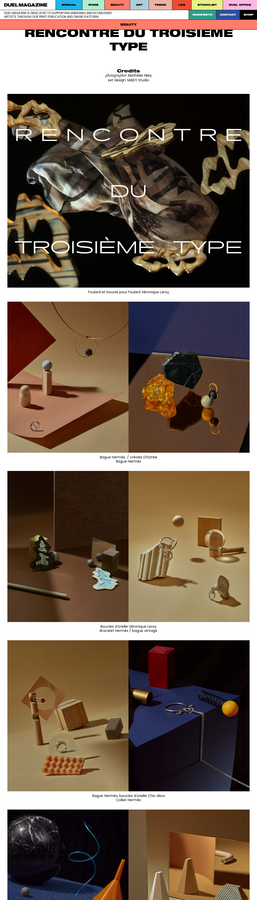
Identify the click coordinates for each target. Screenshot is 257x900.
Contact (228, 14)
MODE (93, 4)
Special (69, 4)
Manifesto (202, 14)
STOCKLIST (207, 4)
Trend (160, 4)
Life (181, 4)
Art (139, 4)
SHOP (248, 14)
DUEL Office (240, 4)
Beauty (117, 4)
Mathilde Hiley (140, 75)
